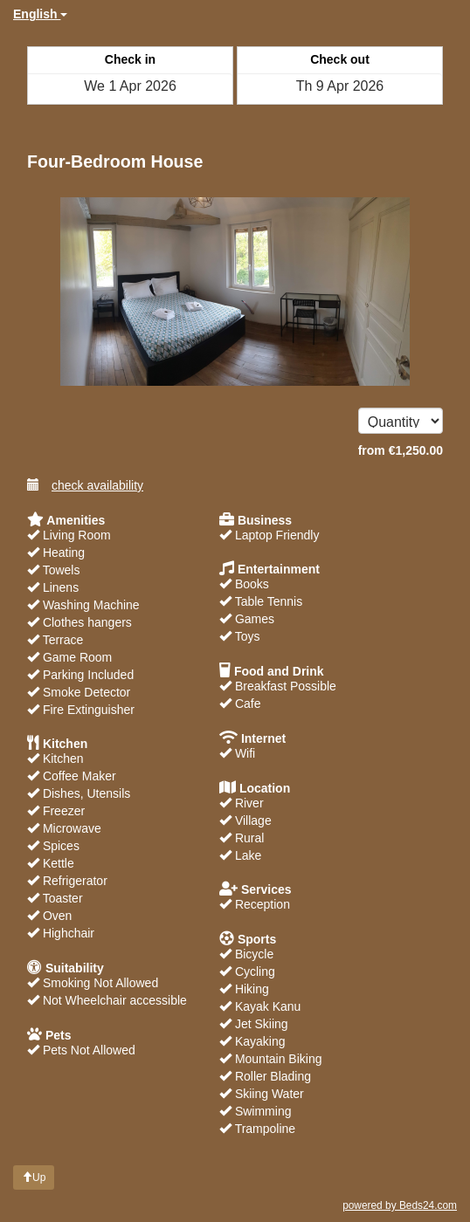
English (40, 14)
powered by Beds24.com (399, 1205)
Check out (340, 59)
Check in (130, 59)
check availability (85, 484)
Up (33, 1177)
